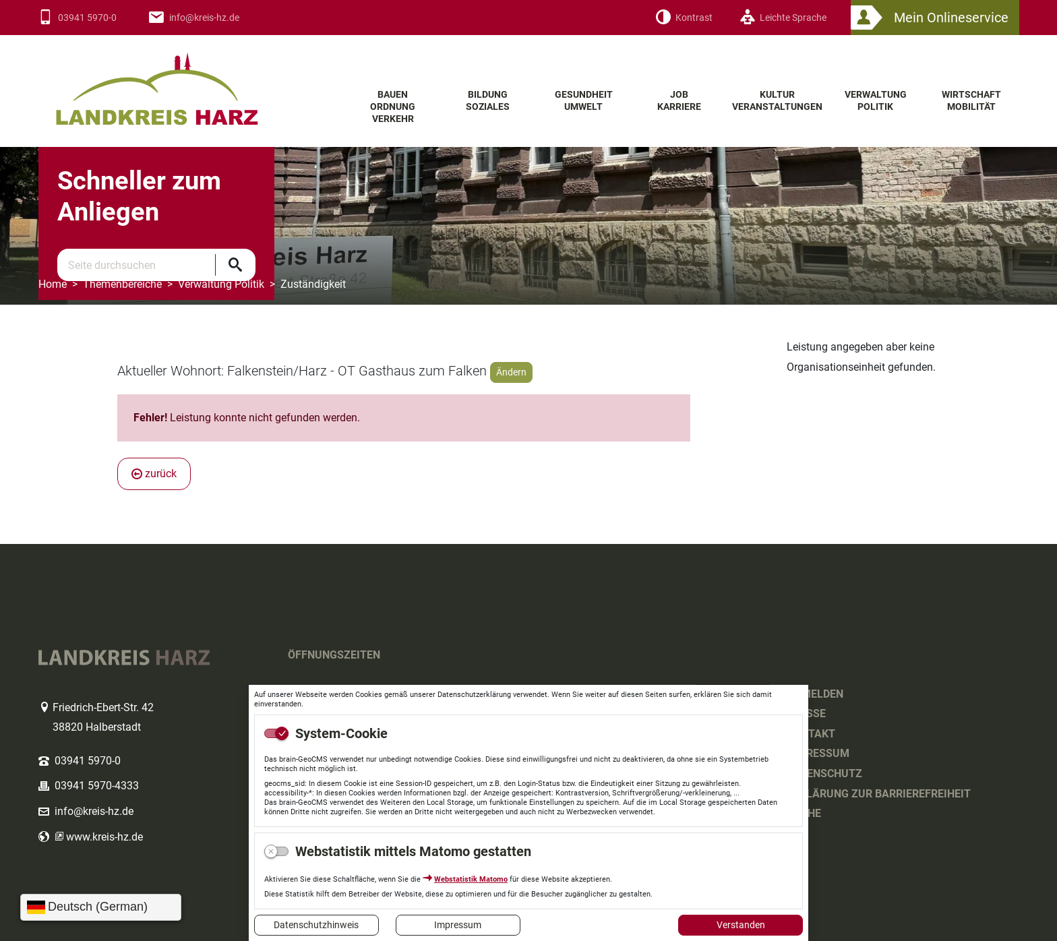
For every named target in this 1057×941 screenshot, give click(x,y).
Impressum (457, 924)
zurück (154, 473)
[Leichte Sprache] (783, 18)
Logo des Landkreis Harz (183, 80)
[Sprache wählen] (101, 907)
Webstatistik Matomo (471, 879)
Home (52, 284)
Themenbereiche (122, 284)
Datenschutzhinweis (316, 924)
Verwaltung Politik (221, 284)
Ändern (511, 372)
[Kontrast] (684, 18)
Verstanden (741, 924)
